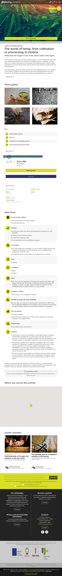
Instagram (46, 532)
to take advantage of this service (32, 484)
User (53, 2)
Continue (17, 509)
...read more (8, 76)
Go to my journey (31, 38)
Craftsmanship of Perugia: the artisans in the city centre (17, 457)
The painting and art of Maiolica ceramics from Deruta (44, 456)
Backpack (59, 2)
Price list (19, 166)
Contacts (44, 515)
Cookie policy (53, 564)
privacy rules (49, 481)
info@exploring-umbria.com (45, 524)
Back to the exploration (14, 45)
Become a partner (45, 493)
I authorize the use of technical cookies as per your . (31, 486)
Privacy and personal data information (17, 516)
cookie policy (44, 486)
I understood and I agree (31, 573)
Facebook (42, 532)
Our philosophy (17, 493)
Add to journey (31, 170)
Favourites (57, 2)
